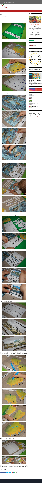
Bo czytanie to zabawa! (35, 103)
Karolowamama (25, 467)
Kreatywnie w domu (3, 16)
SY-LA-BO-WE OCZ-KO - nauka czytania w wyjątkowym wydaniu (37, 94)
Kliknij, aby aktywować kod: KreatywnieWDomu (34, 69)
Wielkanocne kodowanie (35, 106)
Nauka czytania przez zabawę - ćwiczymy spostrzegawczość (36, 100)
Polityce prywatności (39, 116)
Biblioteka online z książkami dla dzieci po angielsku (35, 81)
